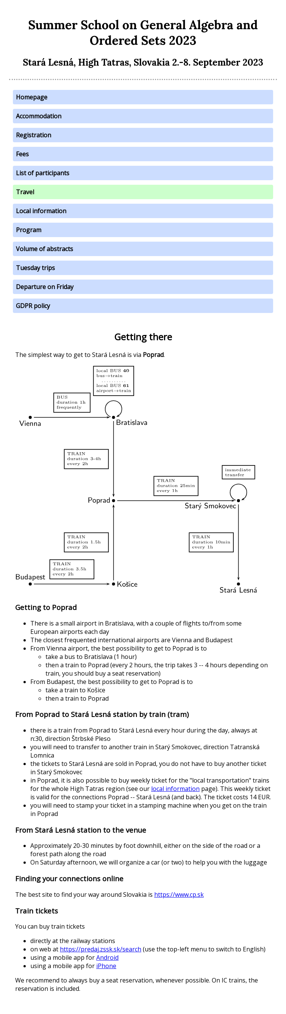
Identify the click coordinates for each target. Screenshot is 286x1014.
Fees (22, 154)
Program (28, 230)
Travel (25, 192)
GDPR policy (33, 306)
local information (175, 788)
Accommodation (38, 116)
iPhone (106, 966)
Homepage (31, 97)
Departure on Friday (44, 287)
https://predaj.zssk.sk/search (100, 949)
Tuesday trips (35, 268)
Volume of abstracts (44, 249)
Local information (41, 211)
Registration (33, 135)
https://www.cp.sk (179, 894)
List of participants (42, 173)
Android (107, 957)
